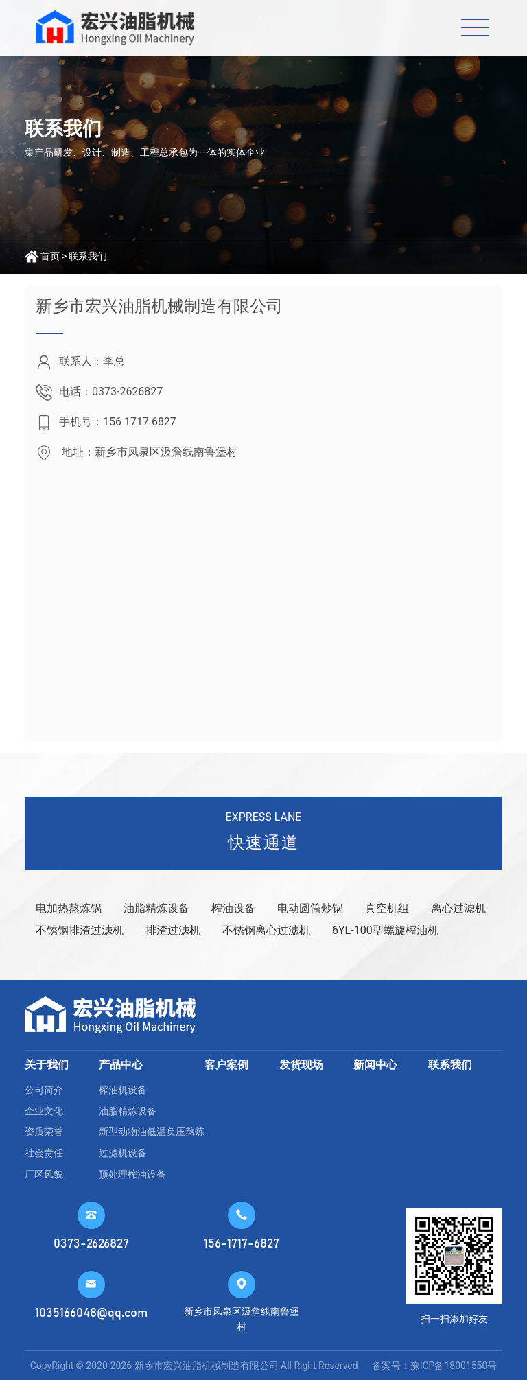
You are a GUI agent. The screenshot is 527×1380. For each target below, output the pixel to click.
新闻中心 (375, 1064)
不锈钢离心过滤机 (266, 930)
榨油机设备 (123, 1089)
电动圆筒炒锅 (310, 908)
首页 (50, 255)
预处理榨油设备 (132, 1174)
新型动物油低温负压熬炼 (151, 1131)
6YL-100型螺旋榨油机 (385, 930)
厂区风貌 (44, 1174)
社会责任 (44, 1152)
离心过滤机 (458, 908)
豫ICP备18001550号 (453, 1365)
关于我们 (47, 1064)
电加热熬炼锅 (69, 908)
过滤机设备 (123, 1152)
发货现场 (301, 1064)
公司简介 (44, 1089)
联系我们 (88, 255)
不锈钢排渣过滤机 (80, 930)
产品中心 (121, 1064)
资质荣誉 (44, 1131)
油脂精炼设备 (156, 908)
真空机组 (387, 908)
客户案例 (226, 1064)
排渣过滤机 (172, 930)
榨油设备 (233, 908)
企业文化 (44, 1111)
